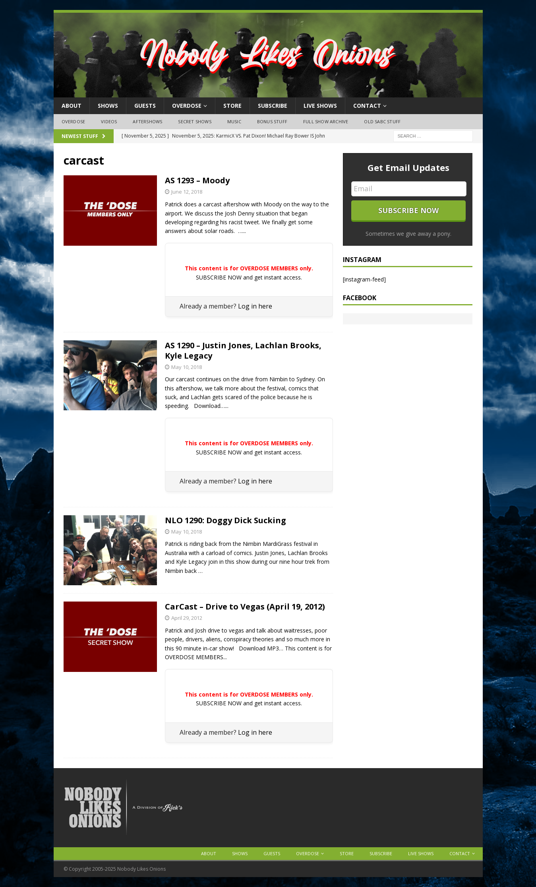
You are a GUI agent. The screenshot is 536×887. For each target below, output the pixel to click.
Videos (109, 121)
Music (234, 121)
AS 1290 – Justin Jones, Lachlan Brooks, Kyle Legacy (243, 350)
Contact (367, 105)
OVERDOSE (186, 105)
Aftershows (147, 121)
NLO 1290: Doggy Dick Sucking (225, 520)
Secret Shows (194, 121)
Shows (108, 105)
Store (232, 105)
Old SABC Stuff (382, 121)
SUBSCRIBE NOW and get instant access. (249, 277)
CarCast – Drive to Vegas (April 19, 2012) (245, 606)
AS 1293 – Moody (197, 180)
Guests (145, 105)
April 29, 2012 (186, 617)
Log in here (255, 306)
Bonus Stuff (272, 121)
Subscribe (272, 105)
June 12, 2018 (186, 191)
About (71, 105)
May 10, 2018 (186, 367)
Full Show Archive (325, 121)
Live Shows (320, 105)
